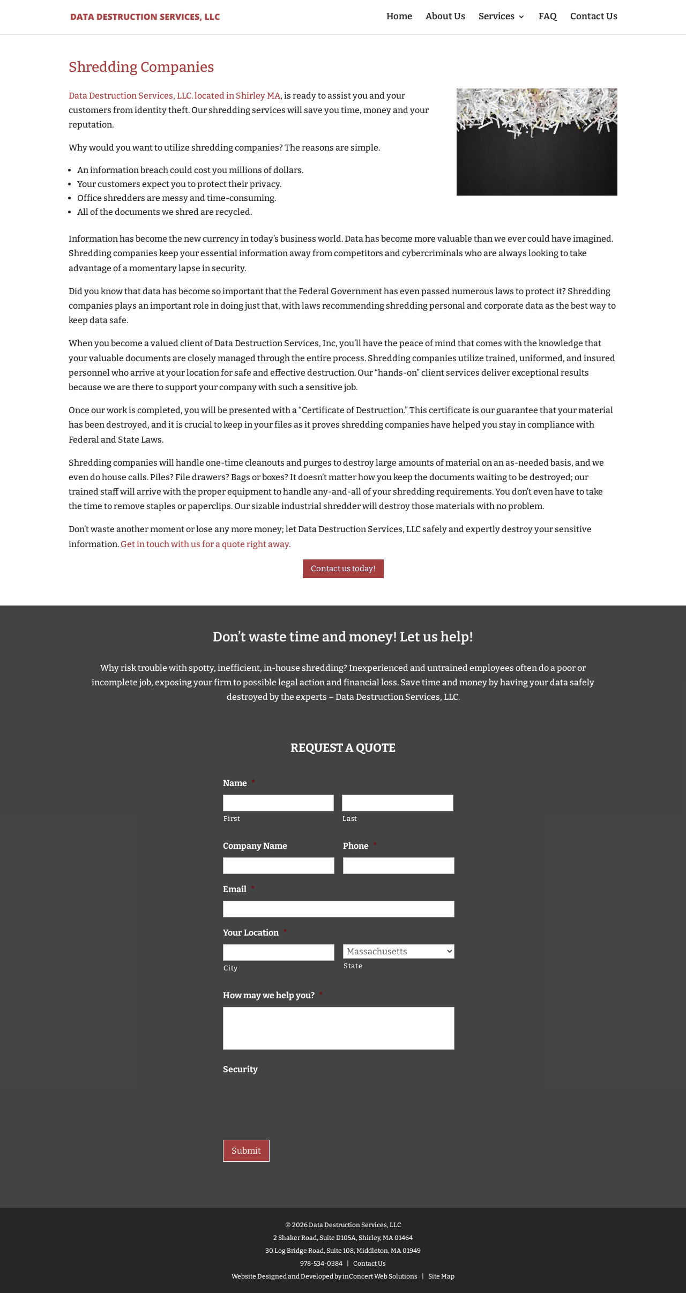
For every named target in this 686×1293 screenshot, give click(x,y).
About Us (445, 17)
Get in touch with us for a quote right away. (205, 544)
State (353, 966)
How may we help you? (273, 995)
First (231, 818)
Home (399, 17)
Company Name (255, 846)
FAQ (548, 17)
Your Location (255, 933)
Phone (360, 846)
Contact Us (593, 17)
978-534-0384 (321, 1263)
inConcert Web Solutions (379, 1276)
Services (496, 17)
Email (239, 889)
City (230, 968)
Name (239, 783)
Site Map (441, 1276)
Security (240, 1069)
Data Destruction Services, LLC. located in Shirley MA (174, 96)
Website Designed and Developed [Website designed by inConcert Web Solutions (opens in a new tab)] (282, 1276)
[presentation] (304, 1102)
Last (349, 818)
